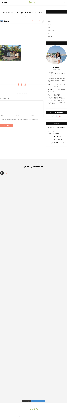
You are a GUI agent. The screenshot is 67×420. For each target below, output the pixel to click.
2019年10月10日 (22, 16)
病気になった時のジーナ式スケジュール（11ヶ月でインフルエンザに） (56, 132)
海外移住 (50, 33)
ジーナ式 (50, 21)
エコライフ (50, 18)
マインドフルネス (51, 24)
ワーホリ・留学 (51, 30)
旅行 (49, 27)
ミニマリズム (50, 15)
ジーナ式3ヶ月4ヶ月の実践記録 (54, 136)
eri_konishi (35, 166)
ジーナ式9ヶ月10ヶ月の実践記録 (55, 139)
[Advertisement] (21, 35)
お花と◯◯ (50, 36)
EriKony (6, 21)
